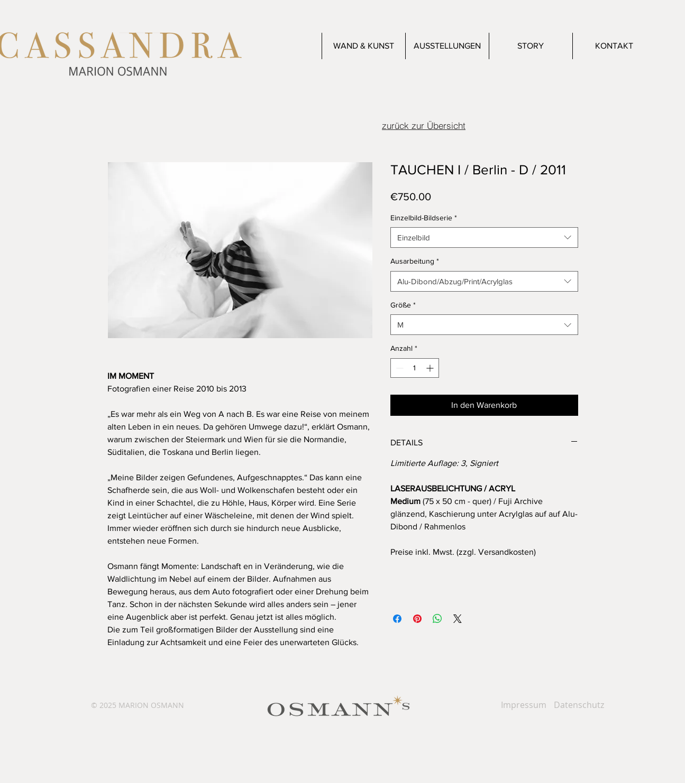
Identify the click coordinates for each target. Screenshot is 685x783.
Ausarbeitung (414, 261)
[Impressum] (523, 704)
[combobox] (484, 237)
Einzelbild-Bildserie (423, 217)
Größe (403, 305)
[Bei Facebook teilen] (397, 618)
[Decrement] (398, 368)
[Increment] (430, 368)
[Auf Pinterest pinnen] (417, 618)
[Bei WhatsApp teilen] (437, 618)
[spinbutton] (414, 368)
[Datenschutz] (579, 704)
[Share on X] (457, 618)
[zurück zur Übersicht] (424, 125)
